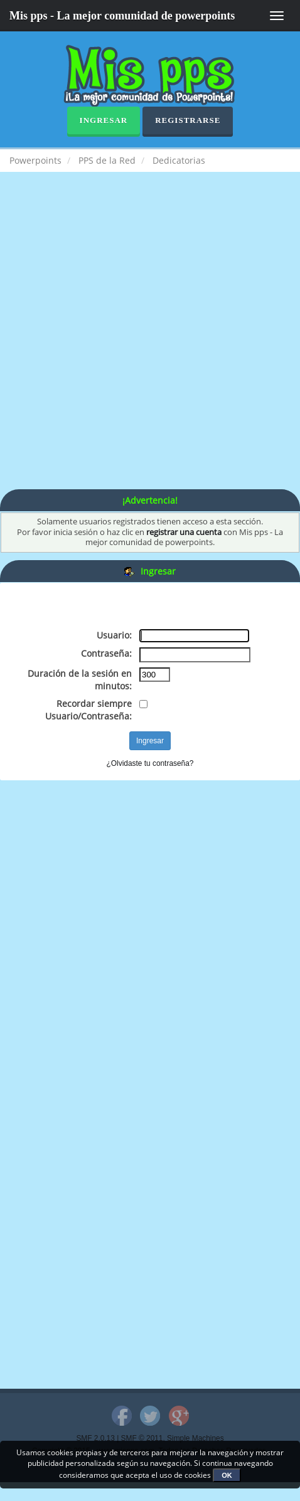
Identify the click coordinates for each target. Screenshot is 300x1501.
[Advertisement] (150, 343)
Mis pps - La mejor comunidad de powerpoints (122, 15)
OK (227, 1475)
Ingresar (104, 120)
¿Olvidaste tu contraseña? (150, 763)
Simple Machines (195, 1438)
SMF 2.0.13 (95, 1438)
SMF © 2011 (142, 1438)
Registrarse (187, 120)
